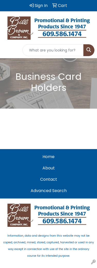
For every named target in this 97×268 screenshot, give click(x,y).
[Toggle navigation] (8, 50)
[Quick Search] (53, 50)
